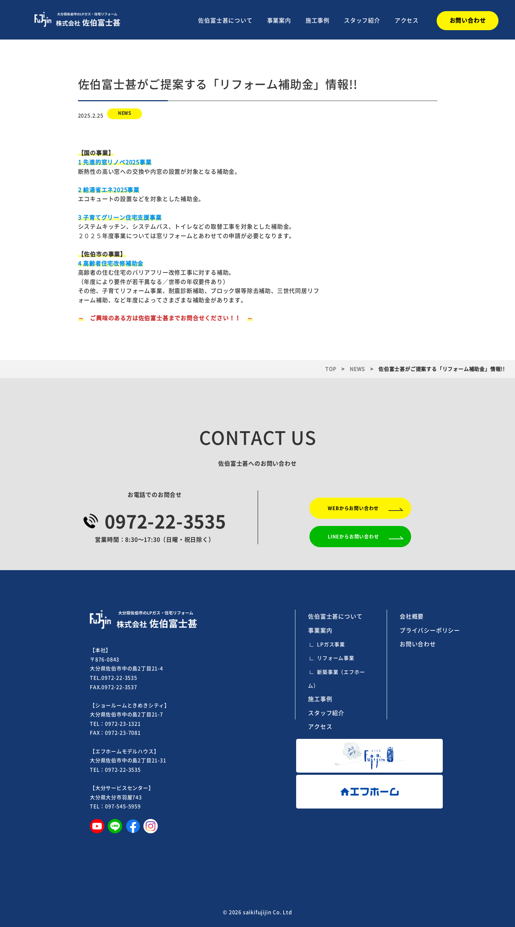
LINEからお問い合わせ (353, 536)
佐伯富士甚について (225, 20)
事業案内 (279, 20)
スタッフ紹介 (362, 20)
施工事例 (317, 20)
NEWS (124, 113)
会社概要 (412, 616)
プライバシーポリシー (430, 630)
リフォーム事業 (335, 658)
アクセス (407, 20)
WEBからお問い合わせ (353, 508)
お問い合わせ (418, 644)
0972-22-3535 (165, 522)
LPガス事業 (331, 644)
